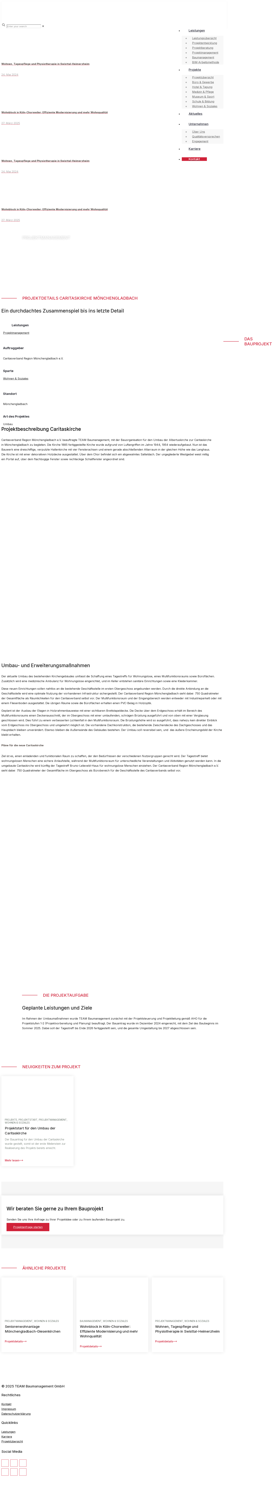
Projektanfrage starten (28, 1227)
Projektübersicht (12, 1441)
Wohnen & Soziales (15, 378)
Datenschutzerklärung (16, 1413)
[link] (43, 26)
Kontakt (6, 1404)
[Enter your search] (24, 26)
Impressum (8, 1409)
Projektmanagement (16, 333)
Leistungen (8, 1432)
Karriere (6, 1436)
